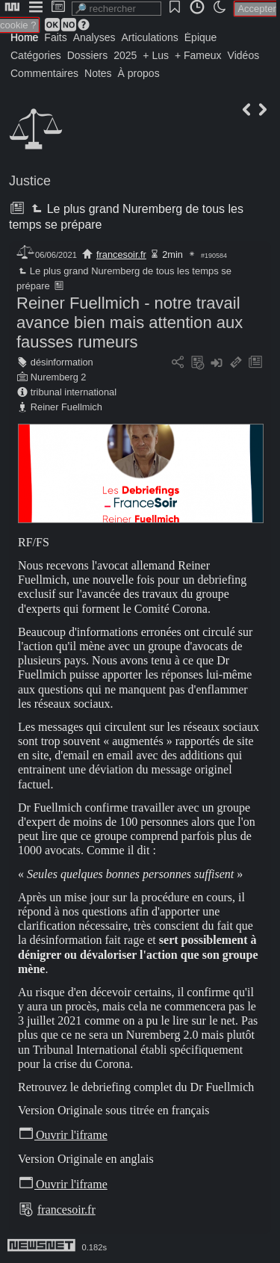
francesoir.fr (121, 254)
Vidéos (244, 55)
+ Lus (156, 55)
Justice (30, 180)
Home (24, 37)
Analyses (94, 37)
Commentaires (44, 73)
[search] (116, 8)
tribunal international (73, 392)
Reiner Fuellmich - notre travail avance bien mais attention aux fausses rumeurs (129, 322)
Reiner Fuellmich (66, 407)
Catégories (35, 55)
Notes (98, 73)
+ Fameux (198, 55)
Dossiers (87, 55)
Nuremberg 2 (59, 377)
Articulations (150, 37)
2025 (125, 55)
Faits (55, 37)
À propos (139, 73)
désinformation (62, 362)
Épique (200, 37)
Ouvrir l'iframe (63, 1134)
